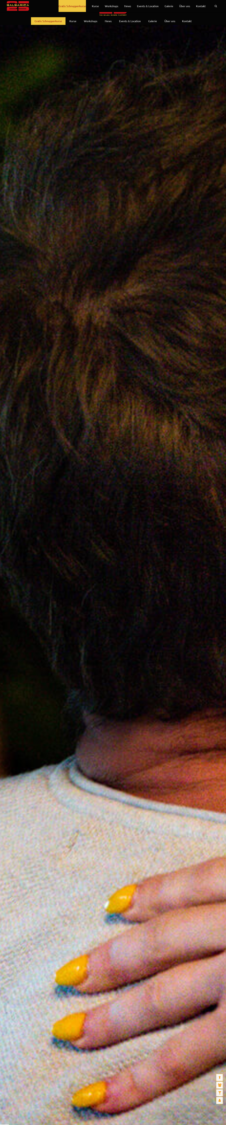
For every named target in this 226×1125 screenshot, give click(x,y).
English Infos (30, 8)
